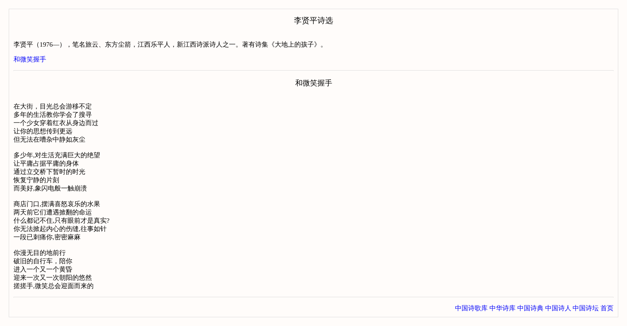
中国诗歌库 (471, 308)
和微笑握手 (29, 59)
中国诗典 (530, 308)
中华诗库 (502, 308)
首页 (607, 308)
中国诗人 (558, 308)
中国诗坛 (586, 308)
